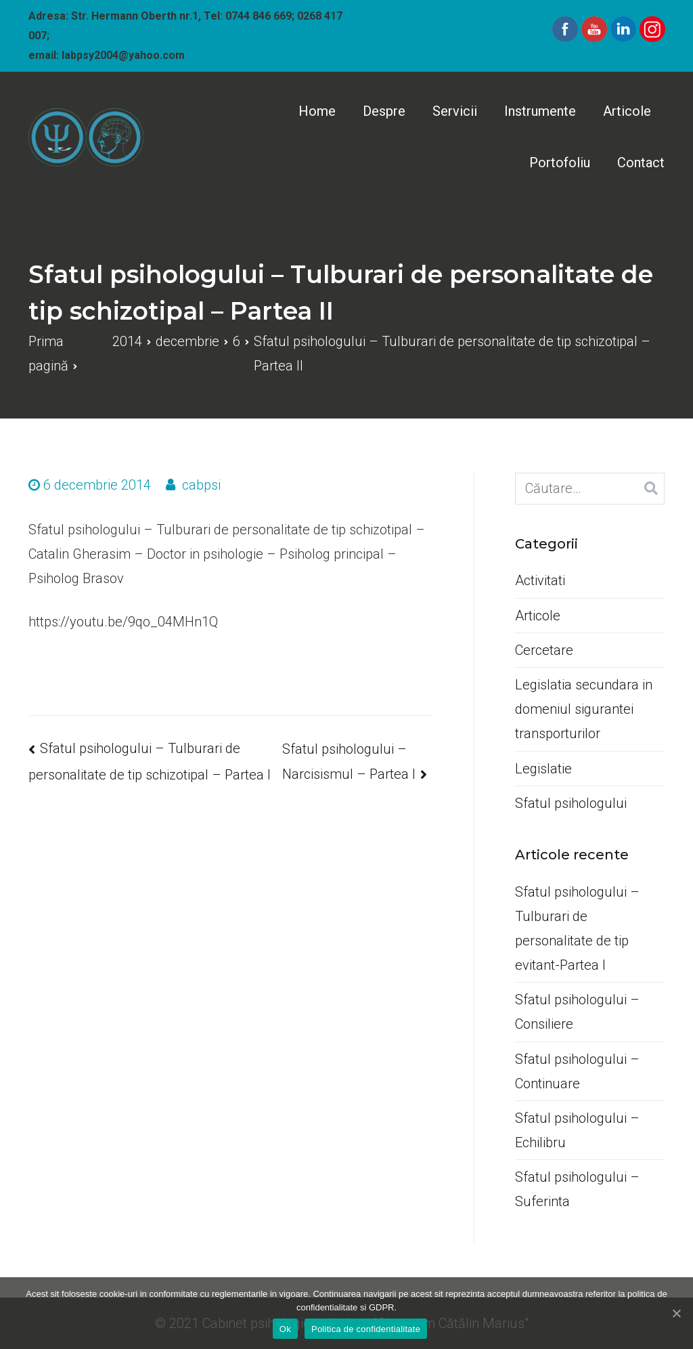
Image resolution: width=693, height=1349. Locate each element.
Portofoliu (559, 162)
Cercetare (544, 650)
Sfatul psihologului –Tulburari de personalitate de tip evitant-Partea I (577, 928)
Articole (627, 111)
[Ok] (676, 1313)
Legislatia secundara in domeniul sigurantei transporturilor (583, 709)
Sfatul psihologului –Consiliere (577, 1011)
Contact (641, 162)
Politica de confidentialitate (365, 1329)
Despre (384, 111)
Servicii (454, 111)
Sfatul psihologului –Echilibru (577, 1130)
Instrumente (540, 111)
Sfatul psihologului (571, 803)
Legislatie (543, 769)
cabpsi (201, 485)
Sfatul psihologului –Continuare (577, 1071)
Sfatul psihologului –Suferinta (577, 1189)
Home (317, 111)
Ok (285, 1329)
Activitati (540, 580)
